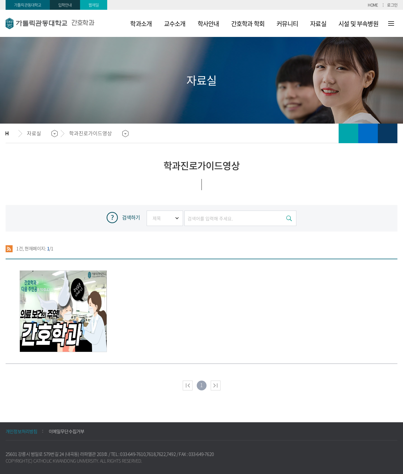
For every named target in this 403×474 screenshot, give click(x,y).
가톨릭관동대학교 (27, 5)
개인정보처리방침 (22, 431)
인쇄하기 (348, 133)
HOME (373, 5)
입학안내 (65, 5)
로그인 (392, 5)
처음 (188, 385)
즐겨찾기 (368, 133)
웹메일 (93, 5)
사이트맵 (391, 23)
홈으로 (12, 133)
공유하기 (387, 133)
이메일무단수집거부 (67, 431)
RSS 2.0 (9, 248)
